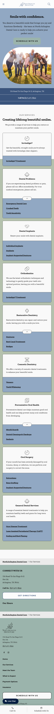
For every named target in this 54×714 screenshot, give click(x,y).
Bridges (9, 346)
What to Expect (9, 676)
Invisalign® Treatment (16, 161)
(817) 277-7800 (30, 98)
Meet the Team (9, 670)
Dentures (10, 337)
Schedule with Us (27, 41)
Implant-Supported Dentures (18, 255)
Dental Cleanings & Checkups (18, 434)
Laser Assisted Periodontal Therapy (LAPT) (24, 531)
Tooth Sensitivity (13, 213)
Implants (10, 250)
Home (5, 659)
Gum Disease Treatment (16, 526)
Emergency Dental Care (16, 203)
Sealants (10, 439)
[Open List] (27, 198)
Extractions (11, 478)
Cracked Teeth (12, 208)
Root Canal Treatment (15, 341)
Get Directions (27, 596)
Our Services (8, 665)
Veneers (9, 382)
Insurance (7, 687)
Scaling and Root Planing (16, 536)
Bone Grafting (12, 483)
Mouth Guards (12, 429)
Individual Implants (14, 246)
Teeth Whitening (13, 387)
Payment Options (10, 682)
